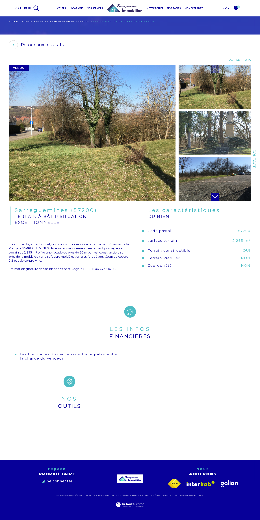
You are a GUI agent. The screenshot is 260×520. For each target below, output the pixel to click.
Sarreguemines (63, 21)
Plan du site (137, 495)
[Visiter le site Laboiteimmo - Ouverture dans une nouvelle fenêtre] (130, 509)
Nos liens (174, 495)
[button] (215, 197)
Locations (76, 8)
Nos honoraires (123, 495)
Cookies (199, 495)
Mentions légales (153, 495)
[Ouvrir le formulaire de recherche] (27, 8)
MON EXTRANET (194, 8)
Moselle (42, 21)
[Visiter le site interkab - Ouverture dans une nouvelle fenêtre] (201, 483)
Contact (254, 158)
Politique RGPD (187, 495)
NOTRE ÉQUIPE (155, 8)
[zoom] (92, 199)
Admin (165, 495)
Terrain (83, 21)
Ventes (61, 8)
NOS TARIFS (174, 8)
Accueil (14, 21)
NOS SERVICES (95, 8)
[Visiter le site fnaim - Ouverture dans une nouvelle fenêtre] (174, 484)
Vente (28, 21)
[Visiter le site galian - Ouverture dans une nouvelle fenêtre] (229, 483)
